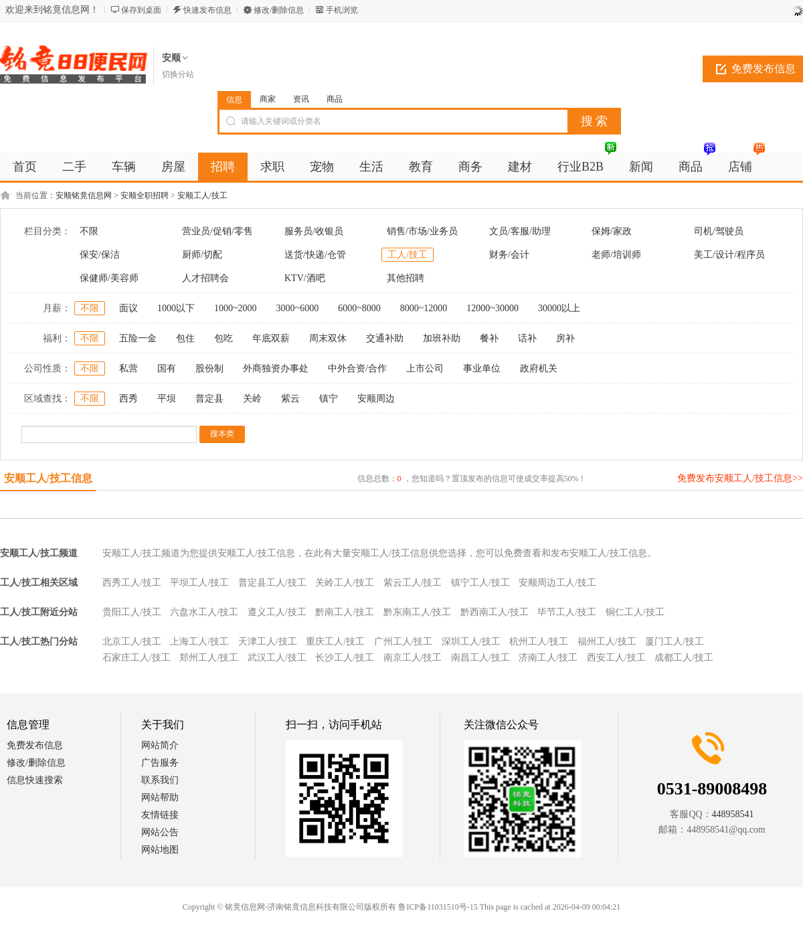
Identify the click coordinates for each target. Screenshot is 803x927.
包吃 (223, 338)
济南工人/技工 (548, 658)
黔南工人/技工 (344, 612)
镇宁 (328, 399)
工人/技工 (407, 255)
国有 (166, 368)
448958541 (733, 814)
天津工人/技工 (267, 642)
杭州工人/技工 (538, 642)
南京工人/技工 (412, 658)
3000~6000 (297, 308)
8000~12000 (424, 308)
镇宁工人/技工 (480, 583)
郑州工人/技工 (208, 658)
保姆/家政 (612, 231)
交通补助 (385, 338)
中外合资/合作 (357, 368)
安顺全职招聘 (144, 195)
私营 (128, 368)
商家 (268, 99)
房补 (565, 338)
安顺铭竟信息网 (84, 195)
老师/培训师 (616, 255)
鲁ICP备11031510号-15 (437, 907)
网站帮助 (160, 797)
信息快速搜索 (35, 780)
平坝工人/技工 (199, 583)
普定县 (209, 399)
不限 (89, 231)
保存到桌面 (141, 10)
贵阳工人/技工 (131, 612)
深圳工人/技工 (471, 642)
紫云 (290, 399)
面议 (128, 308)
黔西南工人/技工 (494, 612)
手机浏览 (342, 10)
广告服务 (160, 763)
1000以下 (176, 308)
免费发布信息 (35, 745)
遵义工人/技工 (277, 612)
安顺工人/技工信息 (48, 478)
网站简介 (160, 745)
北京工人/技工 (131, 642)
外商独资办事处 (275, 368)
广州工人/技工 (403, 642)
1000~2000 (235, 308)
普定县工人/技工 (272, 583)
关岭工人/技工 (344, 583)
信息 (234, 99)
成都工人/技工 (683, 658)
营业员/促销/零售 (217, 231)
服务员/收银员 (313, 231)
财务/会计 (509, 255)
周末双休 (328, 338)
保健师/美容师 (109, 278)
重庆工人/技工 (335, 642)
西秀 (128, 399)
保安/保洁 (100, 255)
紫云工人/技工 (412, 583)
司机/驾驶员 (718, 231)
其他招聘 (405, 278)
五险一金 (138, 338)
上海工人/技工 (199, 642)
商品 (335, 99)
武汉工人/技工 (277, 658)
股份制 (209, 368)
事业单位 (482, 368)
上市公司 (425, 368)
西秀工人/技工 (131, 583)
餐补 (489, 338)
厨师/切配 (202, 255)
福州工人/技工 (606, 642)
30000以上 (559, 308)
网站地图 (160, 850)
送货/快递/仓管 (315, 255)
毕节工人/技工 (566, 612)
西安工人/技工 (616, 658)
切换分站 (178, 74)
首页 (25, 166)
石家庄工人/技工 (136, 658)
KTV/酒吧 (304, 278)
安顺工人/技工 (202, 195)
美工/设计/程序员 (729, 255)
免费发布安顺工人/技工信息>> (740, 478)
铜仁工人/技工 (635, 612)
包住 (185, 338)
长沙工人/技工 (344, 658)
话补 (527, 338)
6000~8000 (359, 308)
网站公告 (160, 832)
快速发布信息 (207, 10)
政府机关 (538, 368)
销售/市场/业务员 (422, 231)
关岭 (252, 399)
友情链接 (160, 815)
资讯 (301, 99)
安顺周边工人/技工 (557, 583)
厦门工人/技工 (674, 642)
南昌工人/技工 (480, 658)
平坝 (166, 399)
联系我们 (160, 780)
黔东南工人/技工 (417, 612)
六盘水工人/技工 (204, 612)
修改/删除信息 (279, 10)
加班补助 (441, 338)
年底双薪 (271, 338)
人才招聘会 (205, 278)
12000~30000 (492, 308)
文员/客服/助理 (520, 231)
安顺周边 (376, 399)
